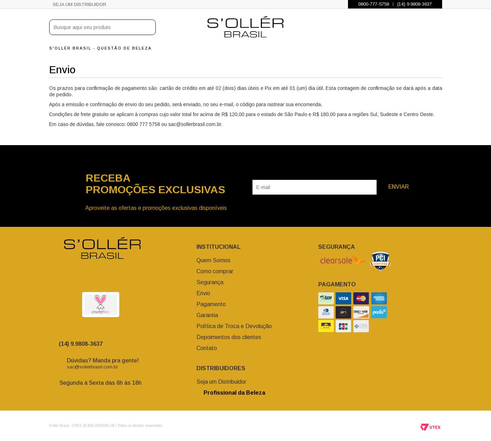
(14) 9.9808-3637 (414, 4)
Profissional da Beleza (230, 392)
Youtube (122, 279)
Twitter (108, 279)
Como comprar (214, 271)
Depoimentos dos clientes (228, 337)
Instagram (79, 279)
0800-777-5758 (373, 4)
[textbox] (102, 27)
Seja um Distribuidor (79, 4)
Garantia (207, 315)
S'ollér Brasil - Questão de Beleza (100, 48)
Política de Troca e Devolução (234, 326)
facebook (93, 279)
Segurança (209, 282)
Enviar (398, 187)
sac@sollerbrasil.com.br (92, 367)
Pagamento (211, 304)
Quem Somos (213, 260)
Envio (203, 293)
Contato (206, 348)
